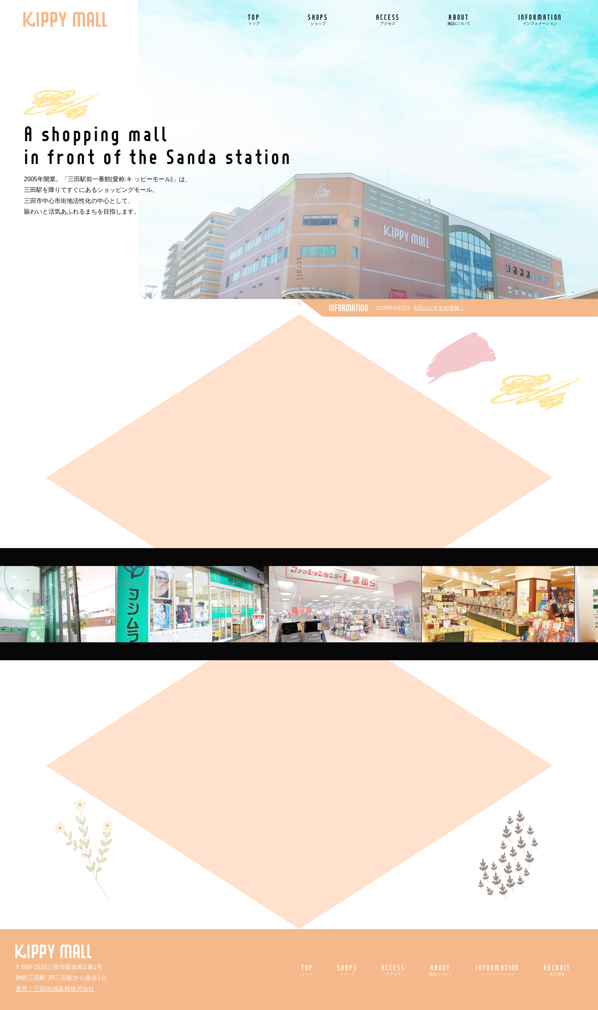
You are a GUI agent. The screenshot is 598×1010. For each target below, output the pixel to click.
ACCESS (388, 19)
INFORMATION (540, 19)
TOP (254, 19)
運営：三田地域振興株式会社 (55, 989)
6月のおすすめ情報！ (439, 308)
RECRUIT (557, 969)
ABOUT (458, 19)
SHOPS (318, 19)
